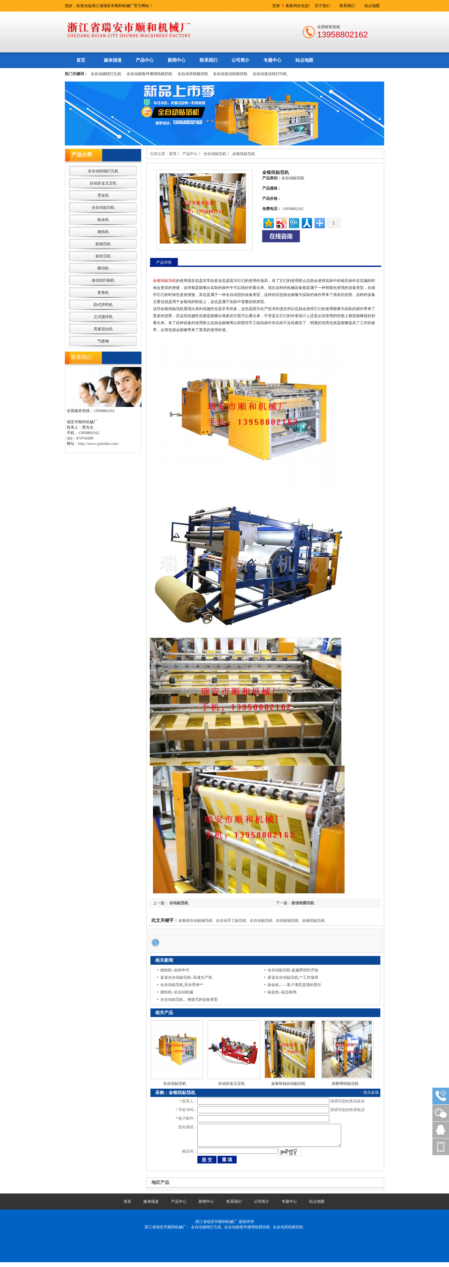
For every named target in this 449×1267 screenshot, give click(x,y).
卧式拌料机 (103, 304)
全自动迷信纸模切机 (230, 74)
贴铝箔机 (103, 256)
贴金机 (103, 219)
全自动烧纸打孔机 (106, 74)
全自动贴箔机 (103, 207)
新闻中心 (177, 60)
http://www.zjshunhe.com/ (98, 443)
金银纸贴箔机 (243, 154)
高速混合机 (103, 329)
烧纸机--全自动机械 (177, 992)
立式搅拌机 (103, 317)
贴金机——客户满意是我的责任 (294, 985)
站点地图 (372, 6)
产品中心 (145, 60)
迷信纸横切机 (302, 903)
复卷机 (103, 292)
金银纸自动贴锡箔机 (195, 920)
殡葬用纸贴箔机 (345, 1083)
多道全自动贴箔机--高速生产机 (186, 977)
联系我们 (347, 6)
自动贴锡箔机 (287, 920)
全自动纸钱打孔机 (103, 171)
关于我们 (322, 6)
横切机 (103, 268)
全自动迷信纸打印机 (270, 74)
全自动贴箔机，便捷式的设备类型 (189, 999)
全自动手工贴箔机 (231, 920)
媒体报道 (113, 60)
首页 (80, 60)
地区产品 (160, 1187)
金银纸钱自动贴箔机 (288, 1083)
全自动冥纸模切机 (193, 74)
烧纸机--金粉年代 (175, 970)
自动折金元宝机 (103, 183)
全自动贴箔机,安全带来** (181, 985)
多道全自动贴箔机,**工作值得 (293, 977)
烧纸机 (103, 231)
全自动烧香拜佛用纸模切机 (149, 74)
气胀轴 (103, 341)
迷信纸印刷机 (103, 280)
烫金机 (103, 195)
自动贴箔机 (178, 903)
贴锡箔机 (103, 244)
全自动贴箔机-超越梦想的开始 (293, 970)
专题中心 (272, 60)
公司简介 (240, 60)
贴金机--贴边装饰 (282, 992)
